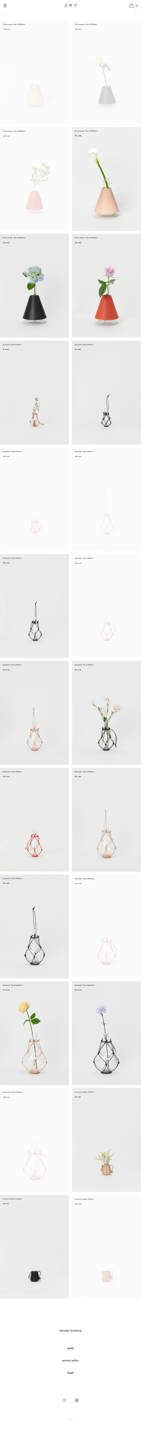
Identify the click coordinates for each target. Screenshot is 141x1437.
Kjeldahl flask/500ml (12, 665)
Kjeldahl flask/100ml (12, 345)
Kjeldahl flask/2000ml (13, 985)
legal (70, 1373)
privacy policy (70, 1360)
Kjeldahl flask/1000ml (85, 772)
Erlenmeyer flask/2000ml (86, 131)
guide (70, 1348)
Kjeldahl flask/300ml (84, 451)
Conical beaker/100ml (84, 1092)
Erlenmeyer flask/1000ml (14, 24)
